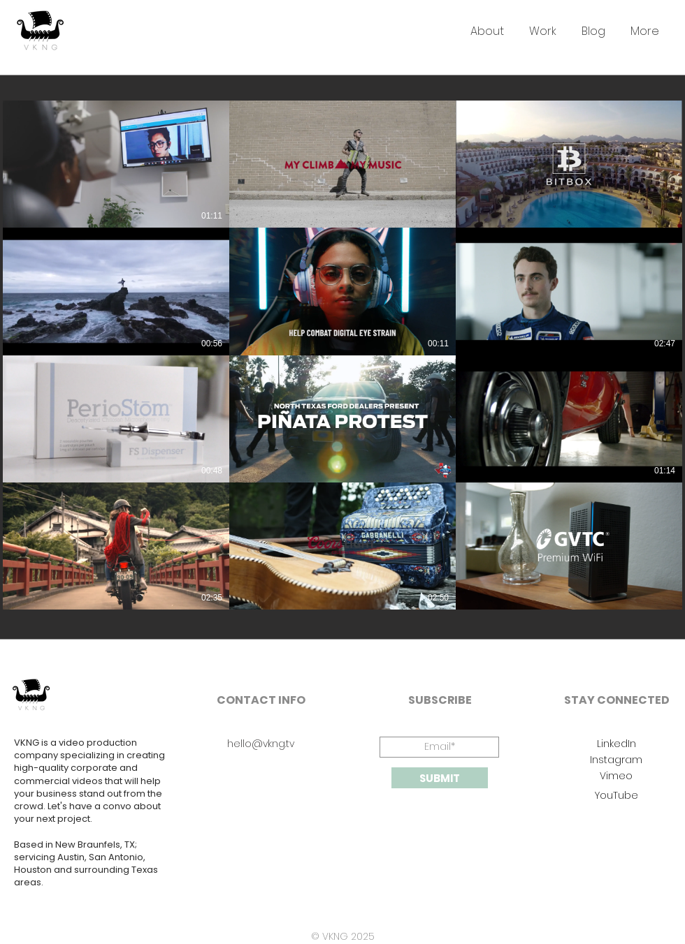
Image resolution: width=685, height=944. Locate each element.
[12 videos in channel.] (342, 355)
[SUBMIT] (439, 777)
